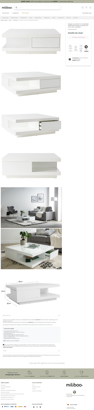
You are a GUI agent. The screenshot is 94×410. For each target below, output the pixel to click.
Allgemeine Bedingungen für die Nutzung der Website (12, 393)
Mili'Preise (25, 13)
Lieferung (3, 388)
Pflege (4, 350)
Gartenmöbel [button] (61, 17)
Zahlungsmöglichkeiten (6, 386)
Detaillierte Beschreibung (72, 29)
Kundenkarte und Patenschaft (7, 397)
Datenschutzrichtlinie (5, 392)
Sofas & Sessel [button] (5, 17)
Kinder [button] (53, 17)
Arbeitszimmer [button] (23, 17)
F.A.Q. (33, 385)
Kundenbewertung (36, 386)
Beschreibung (6, 315)
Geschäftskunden (87, 13)
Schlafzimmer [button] (47, 17)
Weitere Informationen (8, 347)
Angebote (15, 13)
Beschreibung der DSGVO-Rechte (8, 395)
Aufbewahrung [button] (38, 17)
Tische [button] (31, 17)
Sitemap (34, 388)
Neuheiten (5, 13)
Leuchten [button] (68, 17)
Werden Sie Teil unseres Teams (7, 399)
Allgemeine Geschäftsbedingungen (8, 390)
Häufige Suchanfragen (37, 390)
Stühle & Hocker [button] (14, 17)
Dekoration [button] (75, 17)
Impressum (3, 385)
